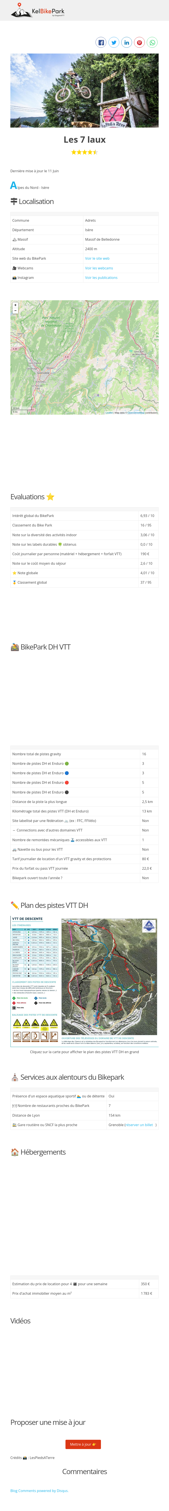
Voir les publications (101, 277)
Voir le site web (97, 258)
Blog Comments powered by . (39, 1490)
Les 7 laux (85, 139)
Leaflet (109, 412)
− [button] (15, 310)
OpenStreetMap (136, 412)
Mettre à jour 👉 (83, 1444)
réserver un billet (139, 1124)
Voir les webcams (99, 268)
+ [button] (15, 305)
